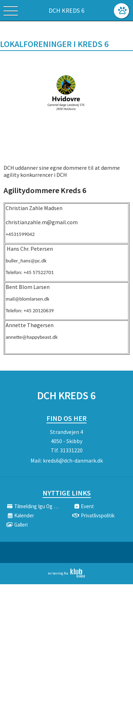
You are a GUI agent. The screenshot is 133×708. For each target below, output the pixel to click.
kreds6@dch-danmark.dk (73, 460)
